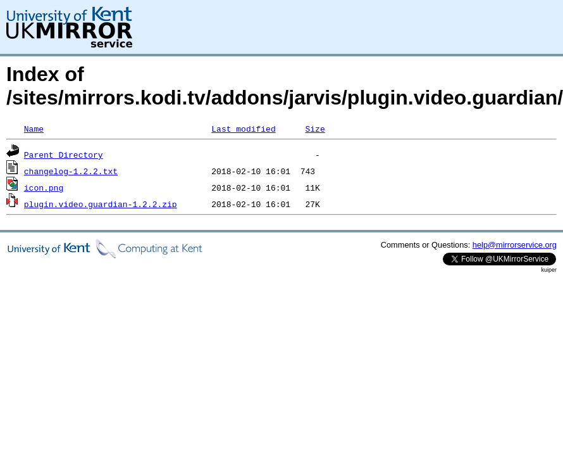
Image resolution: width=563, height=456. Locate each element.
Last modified (243, 128)
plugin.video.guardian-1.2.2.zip (100, 204)
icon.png (43, 187)
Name (34, 128)
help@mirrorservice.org (515, 245)
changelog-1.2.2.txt (71, 171)
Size (315, 128)
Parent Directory (63, 154)
